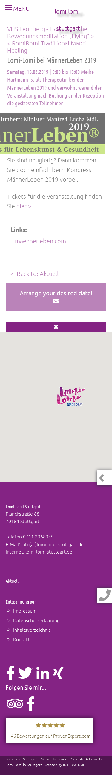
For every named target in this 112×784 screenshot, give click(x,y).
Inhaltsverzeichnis (32, 629)
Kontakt (21, 639)
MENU (15, 8)
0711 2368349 (38, 536)
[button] (71, 396)
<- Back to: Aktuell (34, 273)
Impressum (25, 610)
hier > (23, 205)
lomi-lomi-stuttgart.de (48, 551)
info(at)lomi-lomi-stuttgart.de (52, 544)
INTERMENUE (74, 764)
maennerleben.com (40, 240)
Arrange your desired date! (56, 296)
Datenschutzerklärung (36, 620)
